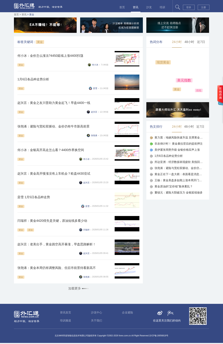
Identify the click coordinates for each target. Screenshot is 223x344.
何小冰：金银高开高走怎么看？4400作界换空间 (50, 150)
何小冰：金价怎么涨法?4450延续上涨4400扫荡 (50, 55)
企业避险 (127, 312)
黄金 (40, 42)
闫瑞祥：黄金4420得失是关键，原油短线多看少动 (52, 220)
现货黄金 (163, 62)
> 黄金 (30, 14)
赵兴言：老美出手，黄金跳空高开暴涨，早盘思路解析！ (56, 244)
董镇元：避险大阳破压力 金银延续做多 (179, 192)
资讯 (135, 7)
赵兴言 (94, 112)
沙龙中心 (96, 312)
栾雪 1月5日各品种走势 (33, 197)
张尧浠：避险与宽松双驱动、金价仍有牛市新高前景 (53, 126)
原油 (30, 230)
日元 (198, 90)
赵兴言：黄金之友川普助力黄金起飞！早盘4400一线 (53, 103)
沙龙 (149, 7)
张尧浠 (94, 135)
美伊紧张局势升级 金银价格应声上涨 (177, 149)
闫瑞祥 (86, 230)
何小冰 (95, 65)
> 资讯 (23, 14)
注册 (203, 7)
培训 (162, 7)
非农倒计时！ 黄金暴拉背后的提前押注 (179, 143)
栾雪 (95, 88)
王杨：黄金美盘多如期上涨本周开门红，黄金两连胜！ (179, 180)
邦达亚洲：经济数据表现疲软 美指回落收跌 (179, 161)
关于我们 (96, 320)
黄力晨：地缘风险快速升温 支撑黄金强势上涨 (179, 137)
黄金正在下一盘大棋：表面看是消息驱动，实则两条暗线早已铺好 (179, 174)
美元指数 (184, 80)
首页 (122, 7)
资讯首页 (65, 312)
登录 (188, 7)
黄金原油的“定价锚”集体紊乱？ (174, 186)
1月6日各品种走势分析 (33, 79)
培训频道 (65, 320)
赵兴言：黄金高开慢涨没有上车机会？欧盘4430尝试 (53, 173)
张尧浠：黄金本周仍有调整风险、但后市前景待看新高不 (56, 268)
